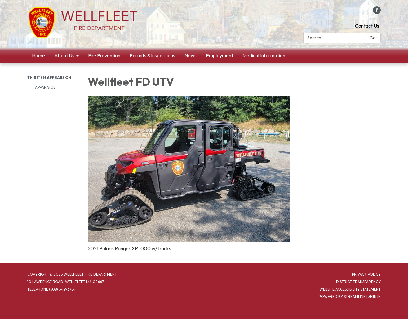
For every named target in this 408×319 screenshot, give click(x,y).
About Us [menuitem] (64, 55)
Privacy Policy (366, 274)
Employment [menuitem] (219, 55)
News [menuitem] (190, 55)
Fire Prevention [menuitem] (104, 55)
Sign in (374, 296)
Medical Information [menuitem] (263, 55)
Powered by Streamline (342, 296)
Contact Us (367, 26)
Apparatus (45, 87)
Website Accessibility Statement (350, 289)
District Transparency (358, 281)
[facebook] (377, 12)
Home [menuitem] (38, 55)
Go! (373, 38)
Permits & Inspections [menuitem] (152, 55)
